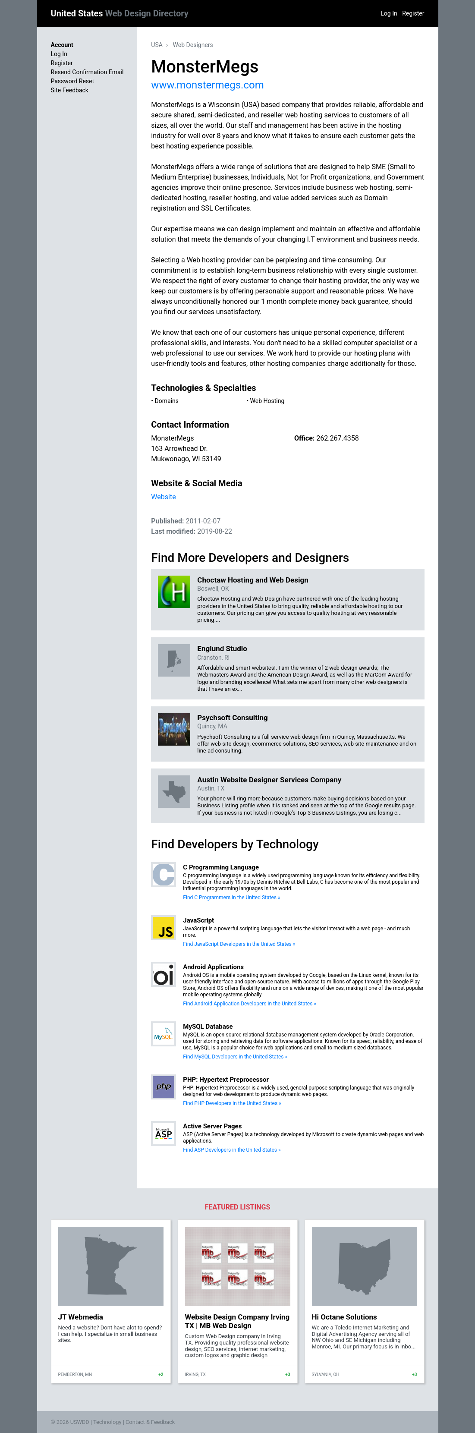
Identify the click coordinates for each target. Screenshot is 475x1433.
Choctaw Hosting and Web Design (252, 580)
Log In (389, 13)
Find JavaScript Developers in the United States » (239, 944)
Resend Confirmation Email (87, 72)
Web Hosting (267, 400)
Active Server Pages (212, 1126)
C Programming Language (221, 867)
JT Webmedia (80, 1317)
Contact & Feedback (150, 1422)
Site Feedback (69, 90)
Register (413, 13)
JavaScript (198, 920)
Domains (167, 400)
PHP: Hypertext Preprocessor (226, 1079)
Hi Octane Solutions (344, 1317)
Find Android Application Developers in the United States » (249, 1004)
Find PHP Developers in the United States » (232, 1103)
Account (62, 44)
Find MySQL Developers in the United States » (235, 1057)
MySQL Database (208, 1026)
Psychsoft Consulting (232, 717)
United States (120, 13)
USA (157, 44)
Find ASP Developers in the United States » (231, 1150)
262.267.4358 (337, 438)
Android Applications (213, 967)
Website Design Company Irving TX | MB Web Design (237, 1321)
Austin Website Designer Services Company (269, 779)
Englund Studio (222, 648)
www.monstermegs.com (207, 85)
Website (163, 497)
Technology (107, 1422)
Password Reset (72, 81)
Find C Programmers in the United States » (231, 897)
